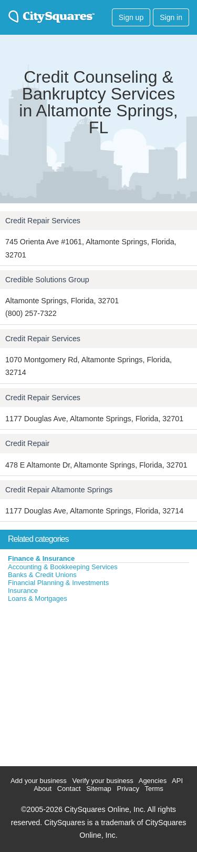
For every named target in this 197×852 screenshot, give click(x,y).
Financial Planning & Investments (58, 583)
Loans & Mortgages (37, 598)
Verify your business (102, 781)
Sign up (131, 17)
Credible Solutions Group (47, 279)
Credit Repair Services (42, 220)
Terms (153, 788)
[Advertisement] (79, 682)
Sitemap (98, 788)
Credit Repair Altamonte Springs (58, 490)
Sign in (171, 17)
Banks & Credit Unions (42, 575)
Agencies (153, 781)
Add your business (39, 781)
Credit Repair (27, 443)
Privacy (128, 788)
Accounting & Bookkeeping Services (63, 567)
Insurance (23, 591)
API (177, 781)
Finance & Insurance (41, 558)
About (42, 788)
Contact (69, 788)
